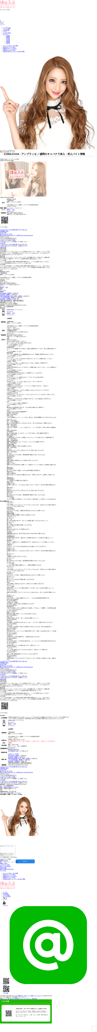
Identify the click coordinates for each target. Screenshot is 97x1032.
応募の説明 (3, 247)
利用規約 (16, 998)
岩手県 (8, 38)
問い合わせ (11, 998)
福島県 (8, 37)
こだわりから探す (5, 865)
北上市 (6, 860)
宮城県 (8, 36)
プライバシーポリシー (25, 998)
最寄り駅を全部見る (6, 300)
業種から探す (3, 863)
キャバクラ (3, 290)
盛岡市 (9, 209)
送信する (25, 861)
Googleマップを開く (13, 754)
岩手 (13, 209)
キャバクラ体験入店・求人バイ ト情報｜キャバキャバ (27, 995)
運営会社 (34, 998)
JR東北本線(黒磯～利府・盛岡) (8, 296)
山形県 (8, 40)
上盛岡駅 (8, 299)
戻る (1, 866)
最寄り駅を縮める (18, 300)
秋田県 (8, 43)
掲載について (3, 998)
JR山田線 (2, 294)
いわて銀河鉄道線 (5, 297)
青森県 (8, 41)
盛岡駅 (9, 293)
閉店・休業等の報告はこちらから (9, 787)
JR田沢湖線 (3, 293)
